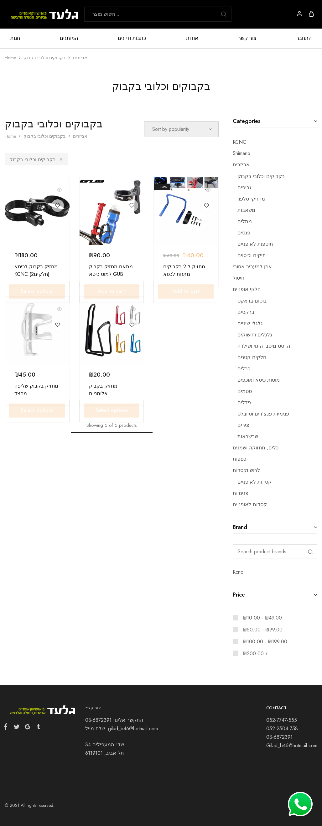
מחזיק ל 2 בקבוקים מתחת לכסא (184, 270)
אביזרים (80, 58)
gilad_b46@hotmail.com (133, 728)
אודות (192, 38)
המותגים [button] (69, 38)
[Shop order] (181, 129)
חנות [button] (15, 38)
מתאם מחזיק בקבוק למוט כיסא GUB (111, 270)
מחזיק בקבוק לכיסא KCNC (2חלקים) (36, 270)
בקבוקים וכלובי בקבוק (36, 159)
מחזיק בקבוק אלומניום (103, 389)
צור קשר (247, 38)
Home (10, 58)
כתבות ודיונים (132, 38)
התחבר (304, 38)
